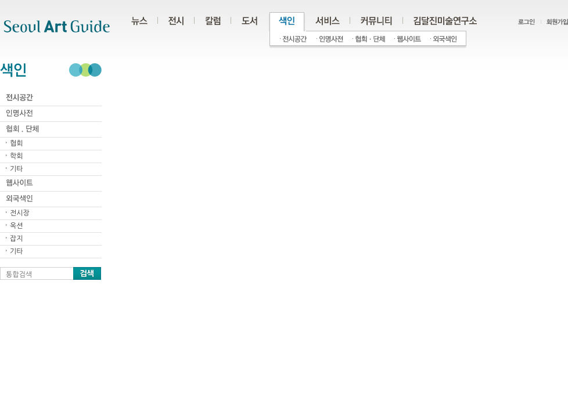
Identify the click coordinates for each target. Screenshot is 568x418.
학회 (16, 156)
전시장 (20, 213)
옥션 (16, 225)
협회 (16, 143)
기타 (16, 168)
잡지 (16, 238)
